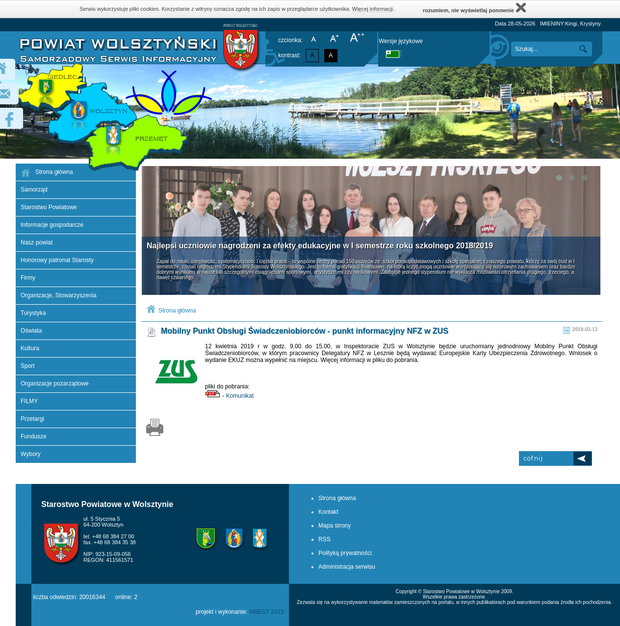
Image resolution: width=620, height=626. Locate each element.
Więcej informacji (372, 9)
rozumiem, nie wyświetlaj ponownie (474, 7)
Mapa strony (334, 525)
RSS (324, 539)
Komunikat (240, 395)
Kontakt (328, 511)
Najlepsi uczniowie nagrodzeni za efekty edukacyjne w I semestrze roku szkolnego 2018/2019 (320, 245)
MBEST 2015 (266, 611)
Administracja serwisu (346, 566)
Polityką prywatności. (345, 553)
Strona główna (177, 310)
